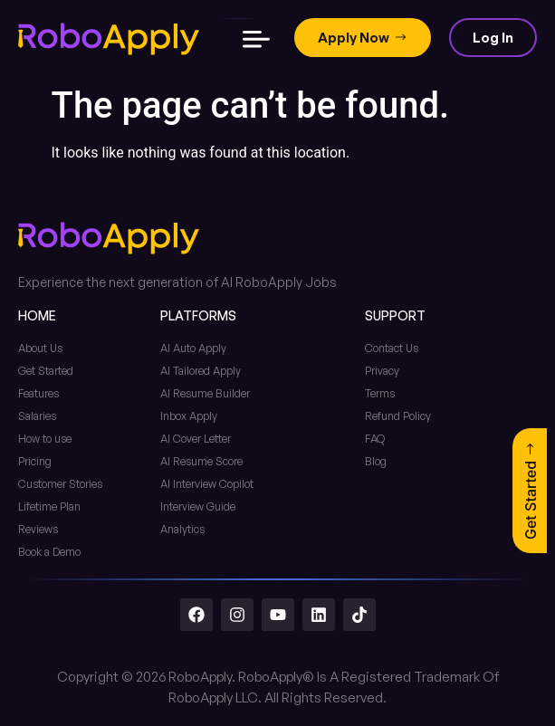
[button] (255, 38)
